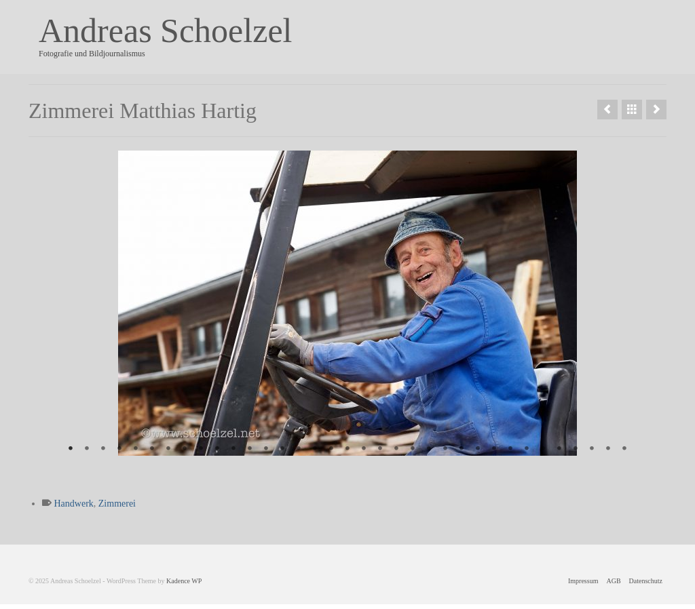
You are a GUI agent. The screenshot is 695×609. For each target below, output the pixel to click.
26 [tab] (478, 449)
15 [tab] (298, 449)
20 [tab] (380, 449)
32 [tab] (575, 449)
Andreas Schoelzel (165, 31)
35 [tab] (624, 449)
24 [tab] (445, 449)
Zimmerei (117, 503)
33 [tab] (592, 449)
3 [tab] (103, 449)
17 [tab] (331, 449)
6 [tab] (152, 449)
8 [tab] (184, 449)
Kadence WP (184, 581)
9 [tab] (201, 449)
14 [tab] (282, 449)
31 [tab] (559, 449)
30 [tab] (543, 449)
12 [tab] (250, 449)
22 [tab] (412, 449)
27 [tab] (494, 449)
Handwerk (74, 503)
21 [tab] (396, 449)
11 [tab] (233, 449)
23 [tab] (429, 449)
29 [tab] (526, 449)
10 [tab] (217, 449)
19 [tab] (364, 449)
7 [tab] (168, 449)
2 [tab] (87, 449)
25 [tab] (461, 449)
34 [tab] (608, 449)
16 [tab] (315, 449)
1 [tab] (70, 449)
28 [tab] (510, 449)
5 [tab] (136, 449)
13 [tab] (266, 449)
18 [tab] (347, 449)
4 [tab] (119, 449)
